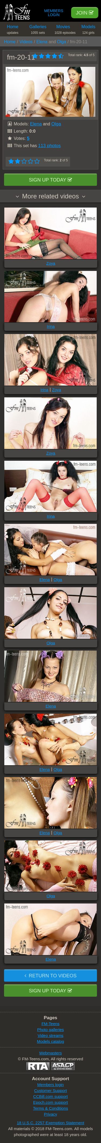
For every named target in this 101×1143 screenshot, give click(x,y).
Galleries (38, 30)
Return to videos (50, 975)
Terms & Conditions (50, 1108)
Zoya (50, 263)
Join (85, 13)
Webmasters (50, 1053)
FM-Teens (50, 1023)
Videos (26, 41)
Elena (41, 41)
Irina (51, 326)
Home (12, 30)
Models (88, 30)
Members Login (53, 13)
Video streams (51, 1035)
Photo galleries (50, 1029)
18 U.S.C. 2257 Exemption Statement (50, 1122)
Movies (65, 30)
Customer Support (50, 1090)
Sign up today (50, 180)
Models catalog (50, 1041)
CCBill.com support (50, 1096)
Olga (61, 41)
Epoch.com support (50, 1102)
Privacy (50, 1114)
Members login (50, 1084)
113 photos (49, 145)
